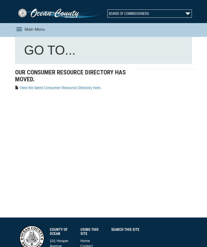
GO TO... (51, 51)
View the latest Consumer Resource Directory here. (60, 88)
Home (85, 241)
